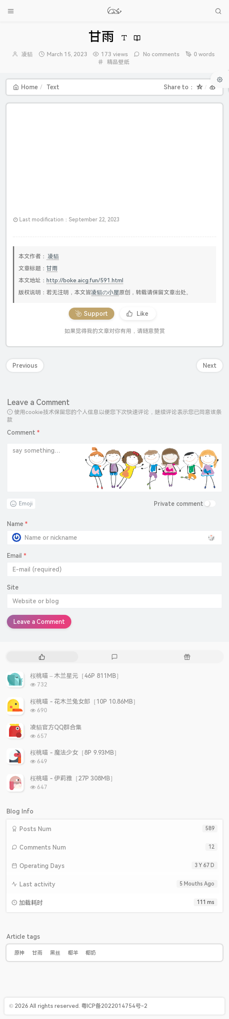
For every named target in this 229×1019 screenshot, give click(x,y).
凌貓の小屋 (105, 292)
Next (210, 365)
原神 (19, 953)
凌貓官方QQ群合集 (56, 727)
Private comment (178, 503)
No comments (161, 54)
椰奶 (90, 953)
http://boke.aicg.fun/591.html (84, 280)
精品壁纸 (118, 62)
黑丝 (55, 953)
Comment (23, 432)
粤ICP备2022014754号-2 (114, 1006)
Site (12, 587)
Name (17, 523)
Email (16, 555)
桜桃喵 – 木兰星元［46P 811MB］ (76, 675)
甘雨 (52, 268)
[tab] (42, 656)
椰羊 (73, 953)
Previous (24, 365)
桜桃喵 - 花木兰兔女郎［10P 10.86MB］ (84, 701)
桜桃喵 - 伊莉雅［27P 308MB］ (73, 778)
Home (25, 87)
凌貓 (27, 54)
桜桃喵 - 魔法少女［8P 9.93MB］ (75, 752)
